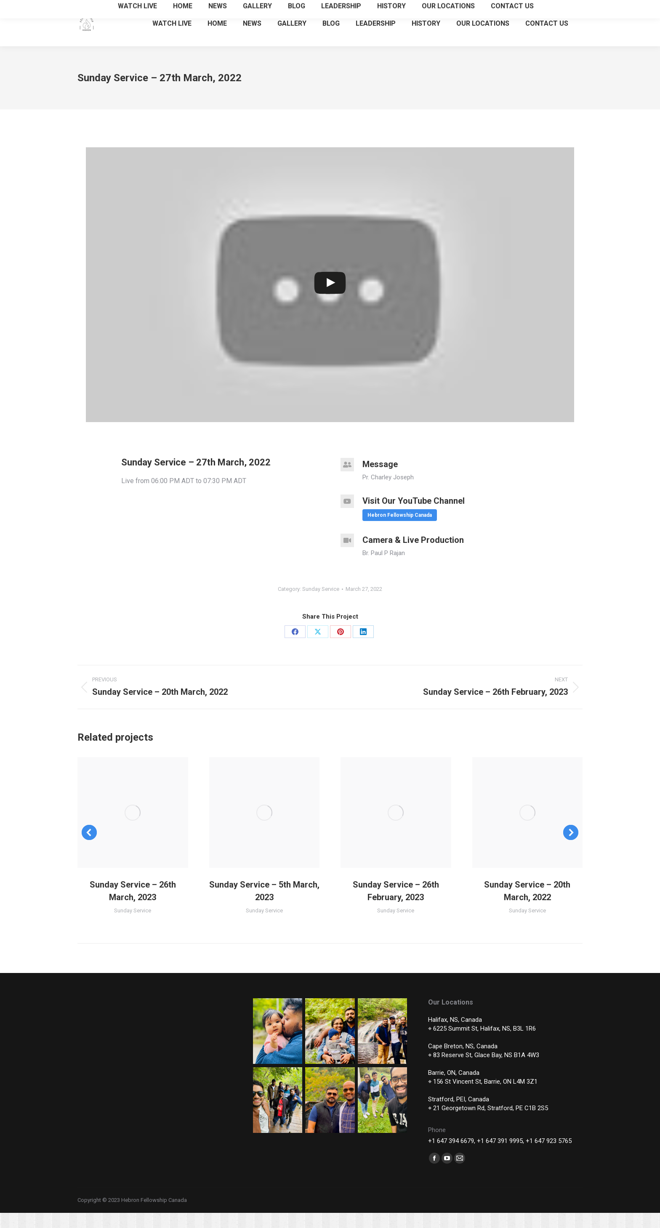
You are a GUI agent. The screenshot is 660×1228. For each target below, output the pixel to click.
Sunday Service (320, 604)
